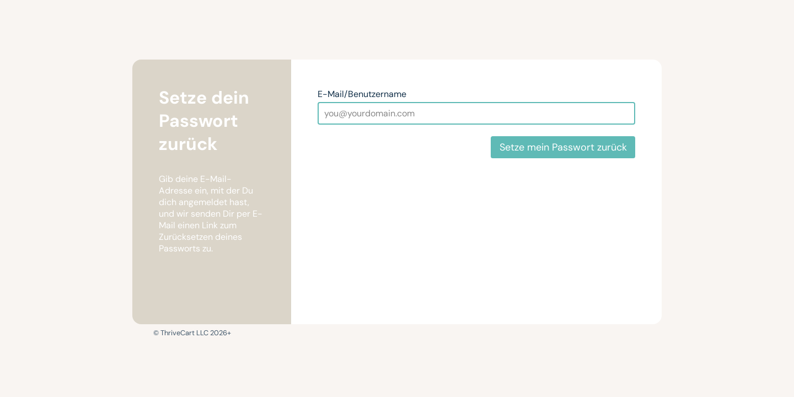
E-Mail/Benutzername (362, 94)
